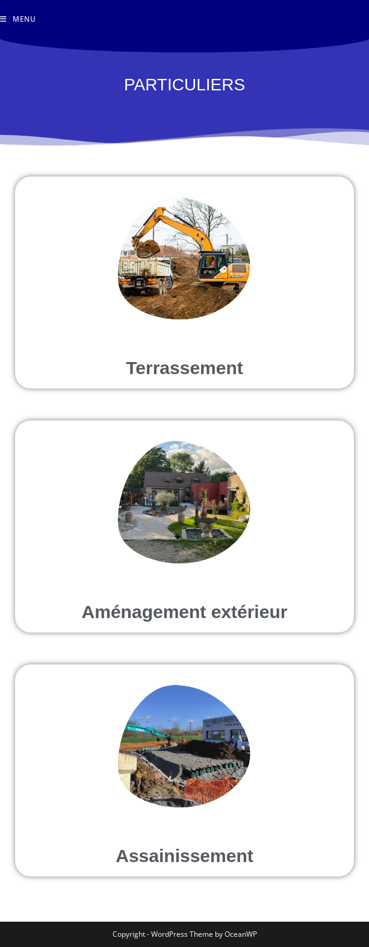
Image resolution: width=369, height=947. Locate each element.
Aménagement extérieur (185, 612)
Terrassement (184, 368)
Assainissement (184, 856)
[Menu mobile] (18, 19)
